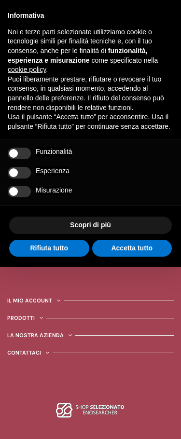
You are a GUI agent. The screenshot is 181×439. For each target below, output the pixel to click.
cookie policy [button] (27, 69)
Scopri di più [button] (90, 225)
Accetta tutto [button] (132, 248)
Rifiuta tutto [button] (49, 248)
